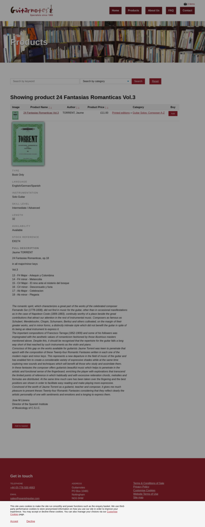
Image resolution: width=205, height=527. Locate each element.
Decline (30, 521)
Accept (14, 521)
